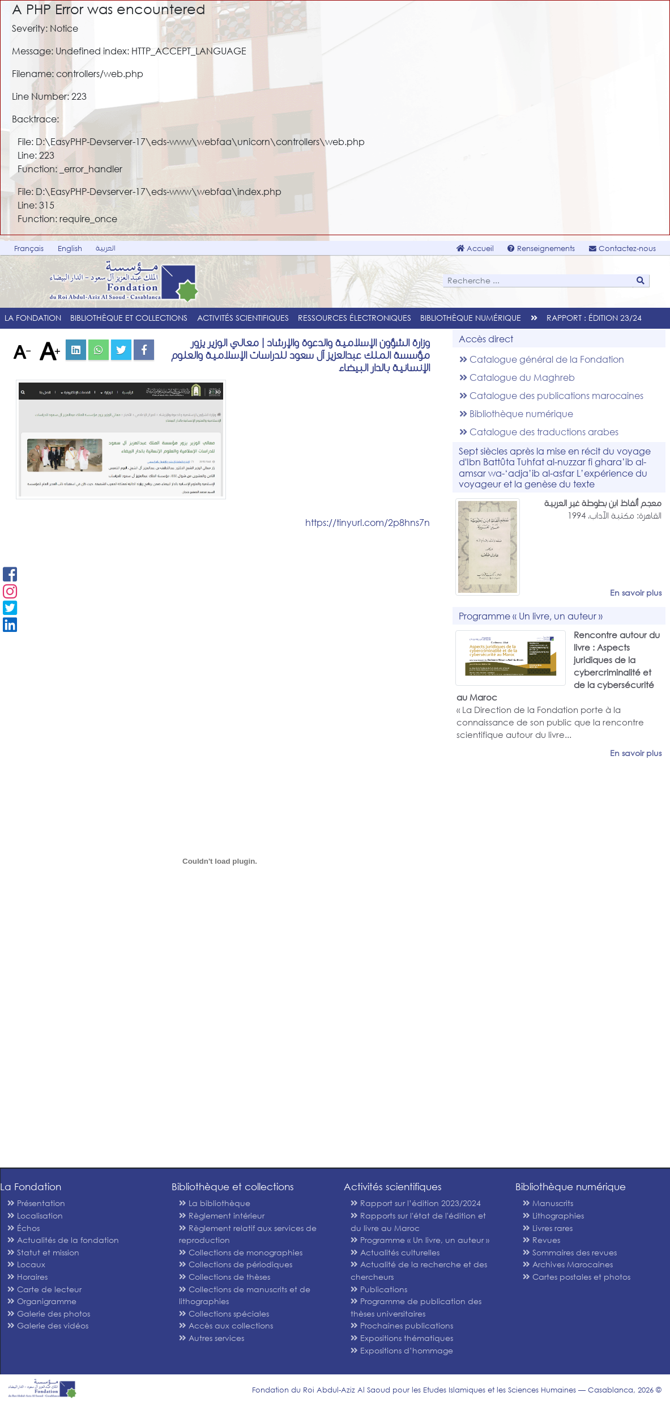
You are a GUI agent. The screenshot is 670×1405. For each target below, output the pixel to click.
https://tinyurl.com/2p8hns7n (367, 522)
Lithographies (553, 1215)
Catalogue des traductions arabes (538, 432)
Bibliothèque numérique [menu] (470, 317)
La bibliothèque (214, 1203)
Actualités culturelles (395, 1252)
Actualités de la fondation (63, 1239)
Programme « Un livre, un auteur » (420, 1239)
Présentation (36, 1203)
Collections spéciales (224, 1313)
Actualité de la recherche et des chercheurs (419, 1270)
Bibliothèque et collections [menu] (128, 317)
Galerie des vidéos (47, 1325)
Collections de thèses (224, 1276)
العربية (106, 248)
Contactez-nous (622, 248)
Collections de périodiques (235, 1264)
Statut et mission (43, 1252)
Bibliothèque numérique (516, 413)
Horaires (27, 1276)
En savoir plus (636, 592)
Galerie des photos (48, 1313)
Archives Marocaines (568, 1264)
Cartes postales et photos (576, 1276)
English (70, 248)
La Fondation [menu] (33, 317)
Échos (23, 1228)
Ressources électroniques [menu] (354, 317)
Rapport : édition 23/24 (594, 317)
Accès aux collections (226, 1325)
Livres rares (548, 1228)
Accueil (475, 248)
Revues (541, 1239)
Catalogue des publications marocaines (551, 395)
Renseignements (541, 248)
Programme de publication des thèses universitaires (416, 1307)
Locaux (26, 1264)
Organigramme (41, 1301)
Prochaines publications (402, 1325)
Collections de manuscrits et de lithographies (244, 1295)
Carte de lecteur (44, 1289)
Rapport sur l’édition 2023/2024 (416, 1203)
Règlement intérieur (221, 1215)
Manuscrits (548, 1203)
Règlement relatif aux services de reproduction (248, 1234)
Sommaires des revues (570, 1252)
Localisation (35, 1215)
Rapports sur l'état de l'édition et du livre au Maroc (418, 1221)
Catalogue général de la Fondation (541, 359)
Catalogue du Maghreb (517, 377)
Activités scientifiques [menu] (243, 317)
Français (29, 248)
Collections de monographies (240, 1252)
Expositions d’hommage (402, 1350)
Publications (379, 1289)
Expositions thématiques (402, 1337)
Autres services (211, 1337)
